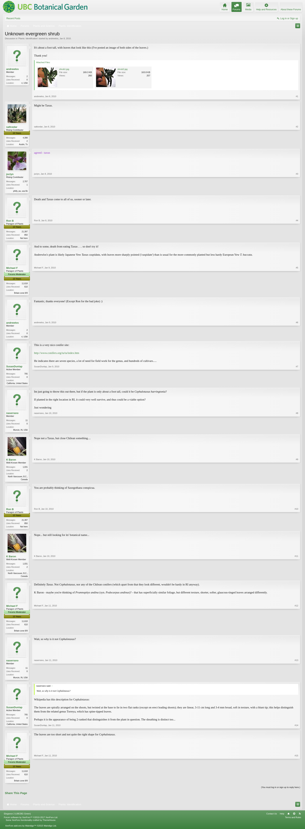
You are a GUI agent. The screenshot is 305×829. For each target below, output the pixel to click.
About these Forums (291, 9)
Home (288, 818)
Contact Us (271, 819)
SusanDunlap (14, 368)
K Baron (11, 462)
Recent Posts (13, 18)
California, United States (17, 385)
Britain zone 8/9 (21, 294)
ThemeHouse (49, 825)
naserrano (12, 415)
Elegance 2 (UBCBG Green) (17, 819)
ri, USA (24, 83)
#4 (297, 238)
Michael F (12, 269)
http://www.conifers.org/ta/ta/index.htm (56, 354)
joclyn (10, 174)
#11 (296, 579)
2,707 (25, 182)
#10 (296, 529)
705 (26, 376)
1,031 (25, 470)
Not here (24, 239)
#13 (296, 681)
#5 (297, 293)
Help (282, 819)
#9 (297, 482)
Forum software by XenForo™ (31, 822)
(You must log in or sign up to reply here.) (280, 792)
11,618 (25, 285)
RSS (299, 818)
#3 (297, 191)
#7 (297, 384)
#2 (297, 144)
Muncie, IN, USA (20, 432)
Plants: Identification (28, 38)
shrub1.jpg (64, 69)
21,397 (25, 232)
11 (26, 423)
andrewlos (53, 38)
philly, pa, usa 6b (20, 191)
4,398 (25, 138)
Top (294, 818)
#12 (296, 634)
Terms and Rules (293, 822)
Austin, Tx (23, 144)
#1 (297, 96)
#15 (296, 785)
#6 (297, 337)
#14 (296, 730)
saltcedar (11, 126)
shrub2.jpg (122, 69)
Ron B (10, 221)
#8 (297, 432)
